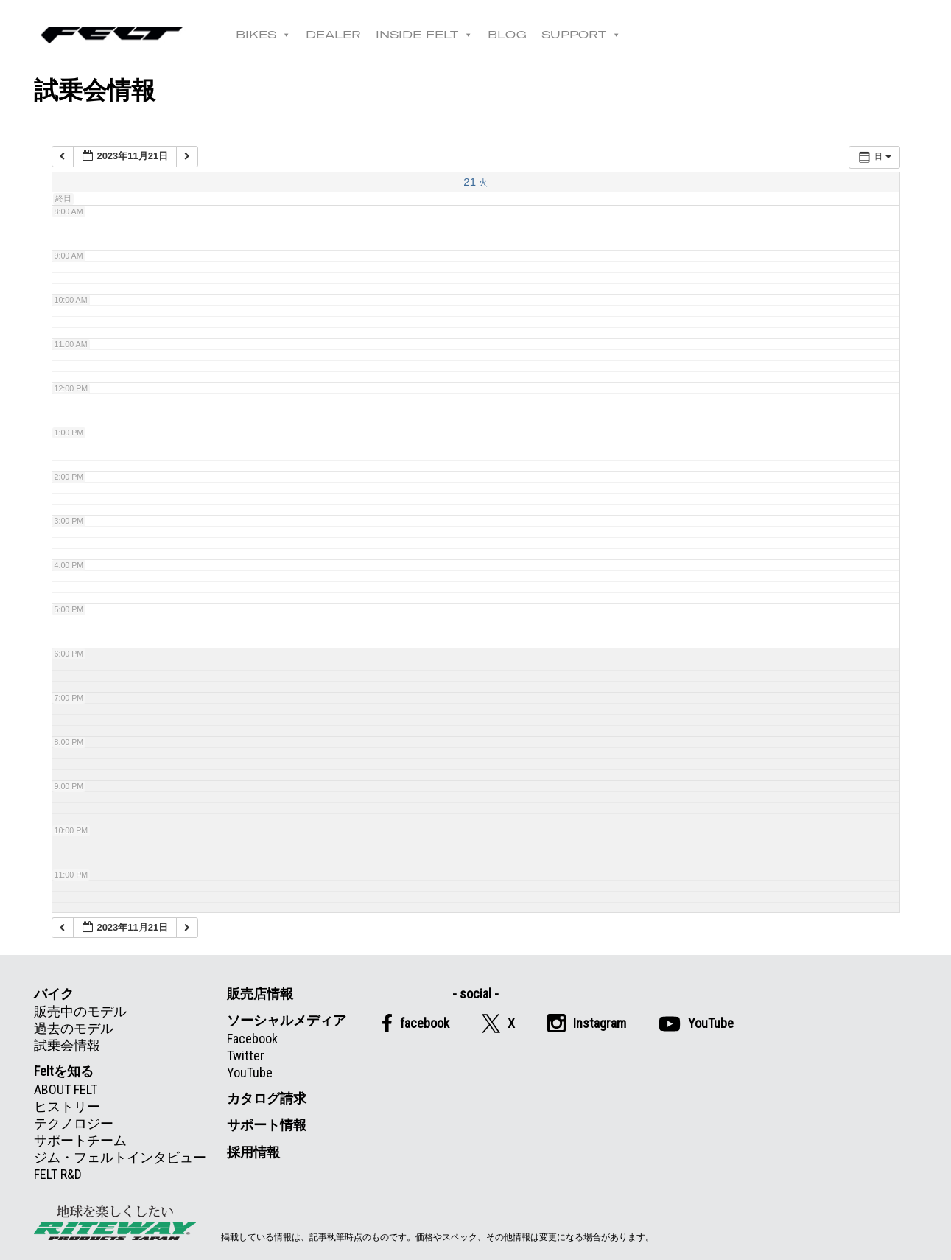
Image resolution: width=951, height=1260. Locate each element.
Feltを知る (64, 1071)
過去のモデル (73, 1028)
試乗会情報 (67, 1045)
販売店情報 (260, 993)
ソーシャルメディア (286, 1020)
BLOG (513, 34)
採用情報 (253, 1152)
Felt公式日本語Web (115, 34)
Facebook (252, 1038)
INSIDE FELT (430, 34)
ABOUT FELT (65, 1089)
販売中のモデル (80, 1011)
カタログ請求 (266, 1098)
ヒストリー (67, 1106)
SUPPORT (587, 34)
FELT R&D (58, 1174)
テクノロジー (73, 1123)
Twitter (245, 1055)
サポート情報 (266, 1125)
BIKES (269, 34)
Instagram (586, 1023)
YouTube (250, 1072)
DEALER (339, 34)
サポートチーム (80, 1140)
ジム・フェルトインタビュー (120, 1157)
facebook (415, 1023)
